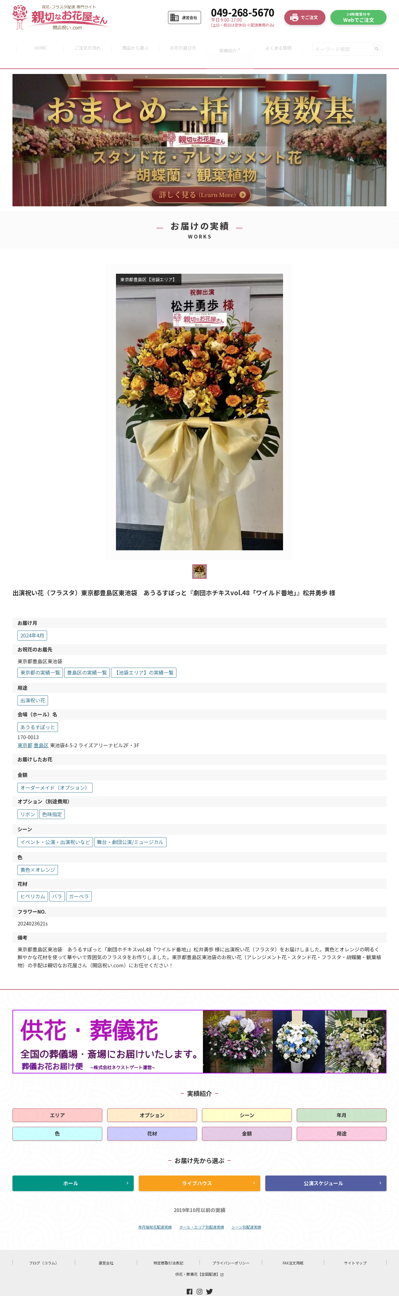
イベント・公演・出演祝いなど (55, 826)
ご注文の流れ (86, 41)
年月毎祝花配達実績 (155, 1211)
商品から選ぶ (135, 41)
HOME (37, 41)
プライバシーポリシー (231, 1247)
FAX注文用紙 (293, 1247)
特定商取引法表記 (168, 1247)
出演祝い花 (32, 685)
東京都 (24, 729)
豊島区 (41, 729)
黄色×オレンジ (37, 854)
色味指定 (52, 798)
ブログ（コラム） (44, 1247)
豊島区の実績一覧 (87, 656)
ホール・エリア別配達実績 (201, 1211)
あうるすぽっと (37, 711)
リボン (27, 798)
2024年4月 (32, 620)
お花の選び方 (184, 41)
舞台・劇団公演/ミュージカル (130, 826)
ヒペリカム (32, 881)
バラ (57, 881)
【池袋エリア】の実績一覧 (144, 656)
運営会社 (106, 1247)
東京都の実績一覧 (40, 656)
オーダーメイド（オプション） (55, 772)
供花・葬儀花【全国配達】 (199, 1258)
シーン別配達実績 (246, 1211)
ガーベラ (79, 881)
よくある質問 (281, 41)
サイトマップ (355, 1247)
